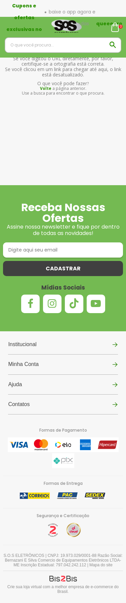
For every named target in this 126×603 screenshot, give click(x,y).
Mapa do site (101, 565)
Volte (45, 88)
